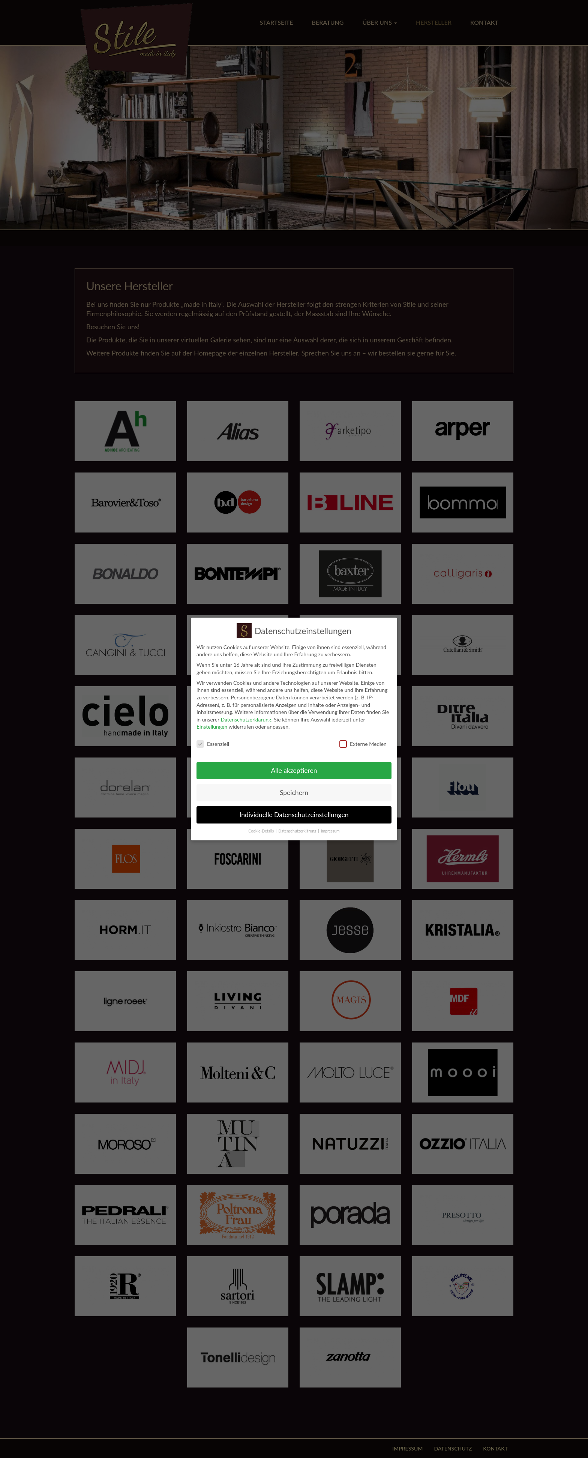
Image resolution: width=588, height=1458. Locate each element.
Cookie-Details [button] (261, 828)
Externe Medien (363, 740)
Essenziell (212, 740)
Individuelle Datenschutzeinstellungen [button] (294, 812)
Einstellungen (211, 723)
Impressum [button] (330, 828)
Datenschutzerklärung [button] (297, 828)
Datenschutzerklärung (245, 716)
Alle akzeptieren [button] (294, 767)
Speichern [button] (294, 790)
